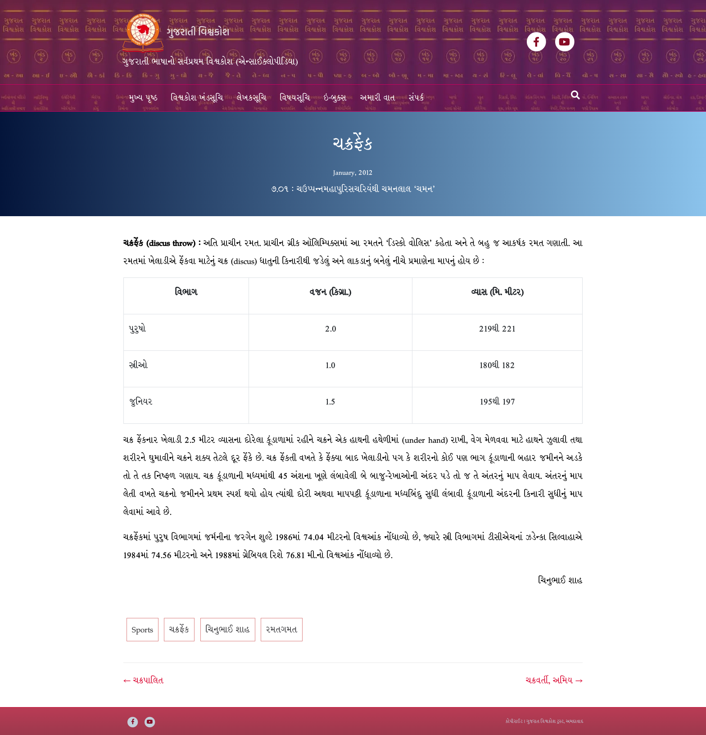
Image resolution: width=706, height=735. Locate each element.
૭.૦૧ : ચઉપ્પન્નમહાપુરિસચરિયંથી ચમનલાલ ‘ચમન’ (353, 189)
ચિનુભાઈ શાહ (228, 629)
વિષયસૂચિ (295, 98)
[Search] (575, 95)
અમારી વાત (377, 98)
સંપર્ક (416, 98)
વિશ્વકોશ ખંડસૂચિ (197, 98)
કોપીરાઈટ (514, 721)
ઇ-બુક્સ (335, 98)
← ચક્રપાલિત (143, 680)
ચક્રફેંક (179, 629)
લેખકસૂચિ (252, 98)
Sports (142, 629)
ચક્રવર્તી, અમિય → (554, 680)
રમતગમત (281, 629)
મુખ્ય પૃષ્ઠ (143, 98)
